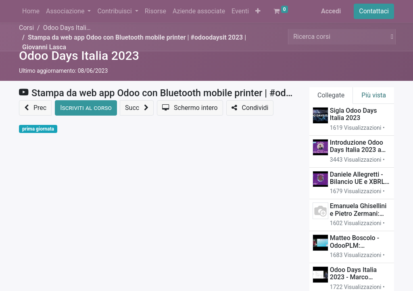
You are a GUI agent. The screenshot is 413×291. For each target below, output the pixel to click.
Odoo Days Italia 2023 (79, 55)
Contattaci (374, 11)
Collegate (330, 95)
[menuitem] (31, 11)
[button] (258, 11)
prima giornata (38, 129)
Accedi (331, 11)
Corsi (26, 28)
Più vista (373, 95)
